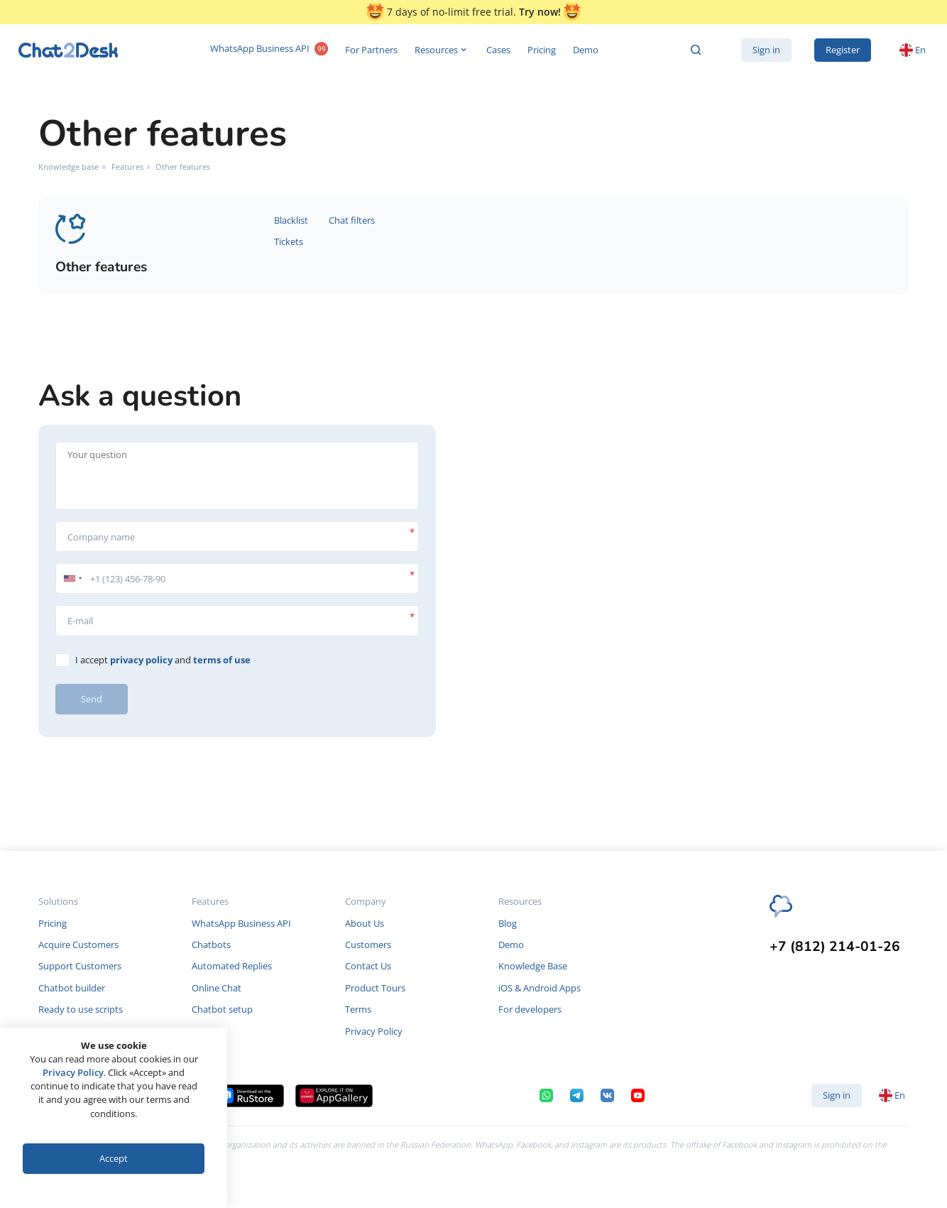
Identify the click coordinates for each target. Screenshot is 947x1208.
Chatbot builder (71, 987)
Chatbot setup (222, 1009)
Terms (358, 1009)
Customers (368, 944)
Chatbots (211, 944)
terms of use (222, 659)
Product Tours (375, 987)
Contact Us (368, 965)
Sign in (766, 49)
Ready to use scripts (80, 1009)
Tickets (288, 241)
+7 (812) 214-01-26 (835, 947)
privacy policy (141, 659)
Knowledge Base (532, 965)
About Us (364, 923)
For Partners (371, 50)
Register (843, 49)
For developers (530, 1009)
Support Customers (79, 965)
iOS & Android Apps (539, 987)
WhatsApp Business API (268, 49)
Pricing (541, 50)
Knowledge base (68, 166)
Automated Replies (232, 965)
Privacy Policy (374, 1031)
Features (127, 166)
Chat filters (352, 220)
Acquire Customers (78, 944)
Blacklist (291, 220)
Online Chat (216, 987)
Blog (507, 923)
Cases (498, 50)
